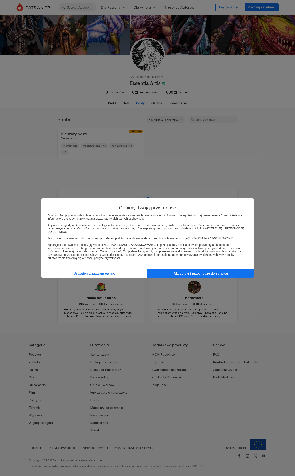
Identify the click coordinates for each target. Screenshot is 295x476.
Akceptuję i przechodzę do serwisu (201, 273)
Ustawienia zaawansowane (94, 273)
